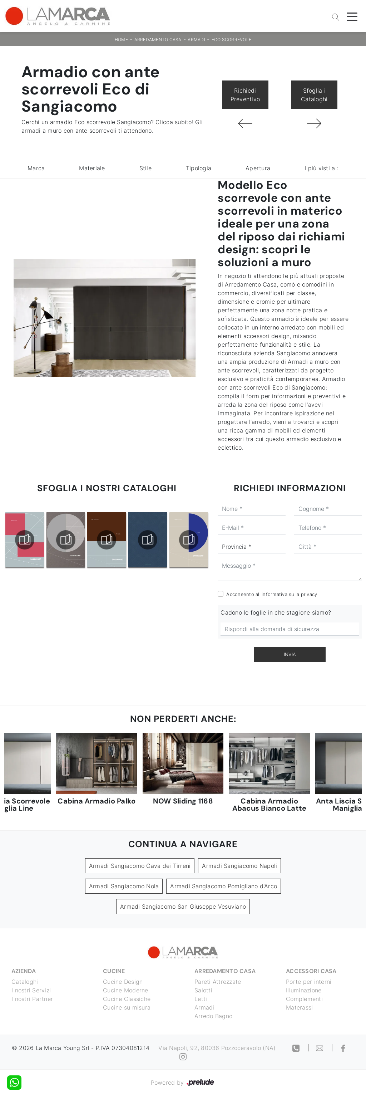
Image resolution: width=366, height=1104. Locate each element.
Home (121, 39)
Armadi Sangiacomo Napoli (239, 865)
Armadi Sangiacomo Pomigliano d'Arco (223, 886)
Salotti (203, 990)
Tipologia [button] (198, 168)
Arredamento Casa (158, 39)
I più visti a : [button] (321, 168)
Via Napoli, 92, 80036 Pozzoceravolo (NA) (217, 1047)
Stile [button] (145, 168)
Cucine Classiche (126, 998)
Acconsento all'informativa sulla (271, 594)
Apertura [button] (258, 168)
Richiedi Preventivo (245, 95)
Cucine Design (123, 981)
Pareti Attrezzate (217, 981)
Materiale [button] (92, 168)
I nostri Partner (32, 998)
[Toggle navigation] (352, 16)
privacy (309, 594)
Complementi (304, 998)
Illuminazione (303, 990)
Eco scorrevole (232, 39)
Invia (290, 654)
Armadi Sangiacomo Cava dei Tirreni (140, 865)
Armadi (196, 39)
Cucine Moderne (125, 990)
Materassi (299, 1007)
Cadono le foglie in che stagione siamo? (276, 612)
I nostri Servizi (31, 990)
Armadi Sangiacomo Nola (124, 886)
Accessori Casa (311, 971)
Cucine (114, 971)
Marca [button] (36, 168)
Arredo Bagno (213, 1016)
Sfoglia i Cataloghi (314, 95)
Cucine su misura (126, 1007)
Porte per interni (308, 981)
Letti (200, 998)
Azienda (23, 971)
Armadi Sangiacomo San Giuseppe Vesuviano (183, 906)
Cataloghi (24, 981)
